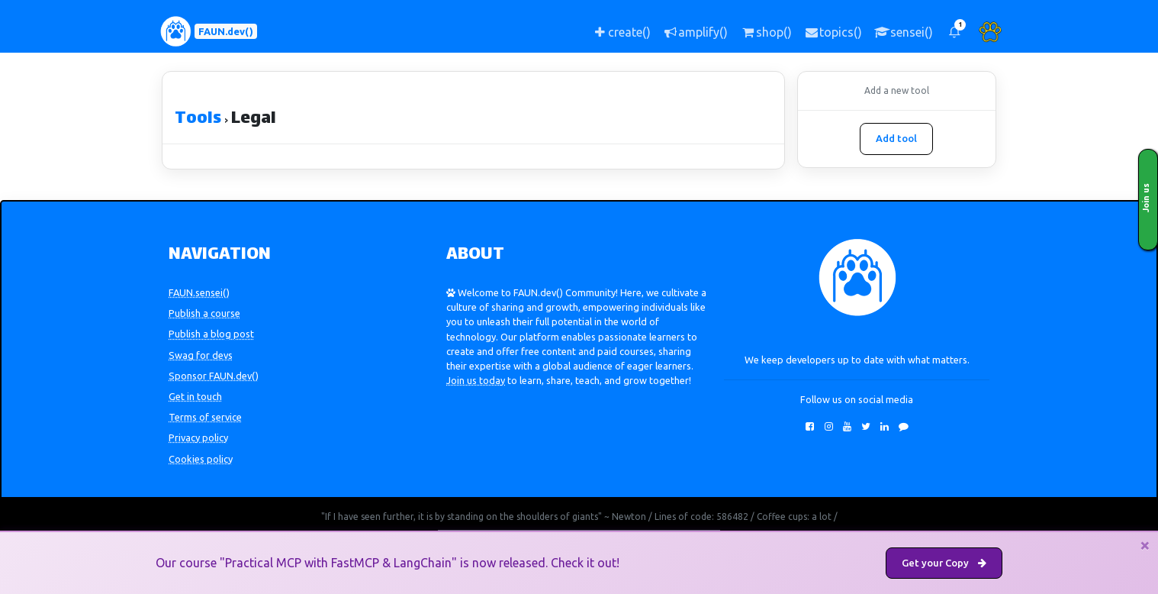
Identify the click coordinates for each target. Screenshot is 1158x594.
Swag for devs (201, 355)
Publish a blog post (211, 333)
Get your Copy (944, 562)
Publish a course (204, 313)
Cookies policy (201, 459)
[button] (954, 32)
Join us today (475, 380)
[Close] (1145, 545)
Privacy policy (198, 437)
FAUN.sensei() (199, 292)
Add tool (896, 138)
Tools (198, 119)
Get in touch (195, 396)
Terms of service (205, 417)
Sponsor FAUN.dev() (214, 375)
